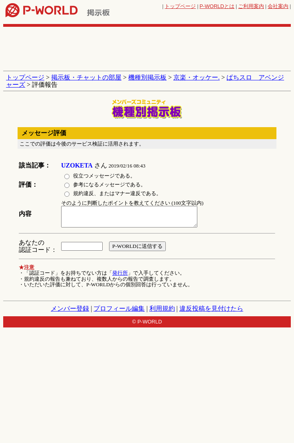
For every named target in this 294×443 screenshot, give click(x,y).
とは (217, 6)
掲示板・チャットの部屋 (86, 77)
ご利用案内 (251, 6)
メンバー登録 (70, 308)
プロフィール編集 (119, 308)
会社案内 (278, 6)
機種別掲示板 (147, 77)
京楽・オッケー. (196, 77)
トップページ (180, 6)
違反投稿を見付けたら (211, 308)
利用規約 (162, 308)
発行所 (120, 273)
